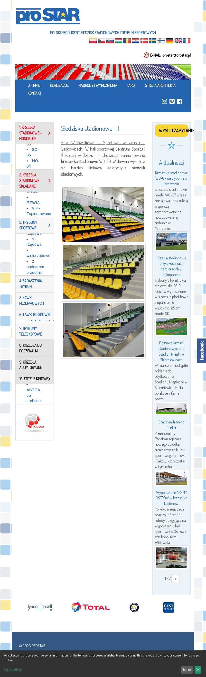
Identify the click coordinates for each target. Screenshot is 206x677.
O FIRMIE (34, 85)
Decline (186, 669)
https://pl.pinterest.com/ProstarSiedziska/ (172, 101)
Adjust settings (12, 669)
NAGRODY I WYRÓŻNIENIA (97, 85)
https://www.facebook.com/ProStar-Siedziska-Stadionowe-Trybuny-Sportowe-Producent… (179, 101)
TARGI (131, 85)
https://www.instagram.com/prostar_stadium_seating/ (164, 101)
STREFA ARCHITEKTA (160, 85)
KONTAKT (34, 93)
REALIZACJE (59, 85)
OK (197, 669)
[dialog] (103, 663)
